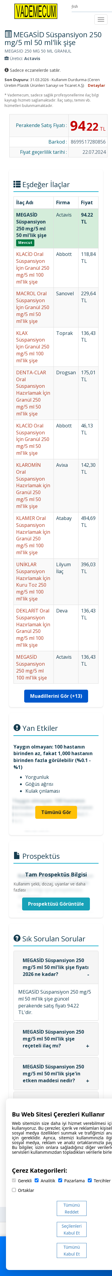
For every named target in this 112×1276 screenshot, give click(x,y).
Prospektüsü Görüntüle (56, 904)
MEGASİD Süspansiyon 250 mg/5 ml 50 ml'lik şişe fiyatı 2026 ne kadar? (56, 967)
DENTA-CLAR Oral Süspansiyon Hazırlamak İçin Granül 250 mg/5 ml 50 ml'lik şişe (33, 393)
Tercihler (99, 1180)
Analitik (45, 1180)
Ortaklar (23, 1190)
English (72, 6)
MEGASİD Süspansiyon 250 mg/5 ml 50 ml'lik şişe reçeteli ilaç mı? (53, 1038)
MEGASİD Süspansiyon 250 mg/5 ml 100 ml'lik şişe (31, 667)
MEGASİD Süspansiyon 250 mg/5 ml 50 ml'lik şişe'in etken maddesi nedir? (53, 1073)
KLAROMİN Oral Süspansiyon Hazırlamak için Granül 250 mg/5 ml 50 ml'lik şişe (33, 485)
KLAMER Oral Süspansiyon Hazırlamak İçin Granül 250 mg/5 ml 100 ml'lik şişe (33, 535)
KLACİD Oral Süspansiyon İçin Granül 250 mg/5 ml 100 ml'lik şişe (32, 268)
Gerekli (22, 1180)
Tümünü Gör (56, 812)
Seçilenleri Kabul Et (72, 1229)
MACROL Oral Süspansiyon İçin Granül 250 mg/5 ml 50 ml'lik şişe (32, 307)
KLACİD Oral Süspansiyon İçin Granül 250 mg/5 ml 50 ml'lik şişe (32, 439)
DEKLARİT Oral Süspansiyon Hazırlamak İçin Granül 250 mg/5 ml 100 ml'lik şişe (33, 627)
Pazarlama (71, 1180)
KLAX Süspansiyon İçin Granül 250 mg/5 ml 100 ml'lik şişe (32, 347)
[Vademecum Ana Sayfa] (36, 11)
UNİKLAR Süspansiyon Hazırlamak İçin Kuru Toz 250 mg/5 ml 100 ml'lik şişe (33, 581)
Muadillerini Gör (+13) (56, 696)
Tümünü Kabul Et (72, 1250)
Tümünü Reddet (72, 1208)
